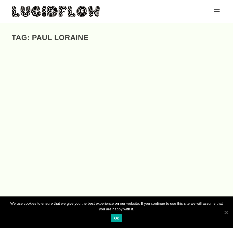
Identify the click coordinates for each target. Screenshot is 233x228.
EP (36, 133)
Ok (116, 218)
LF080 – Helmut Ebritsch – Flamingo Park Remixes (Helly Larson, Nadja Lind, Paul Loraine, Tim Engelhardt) (116, 132)
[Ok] (226, 212)
